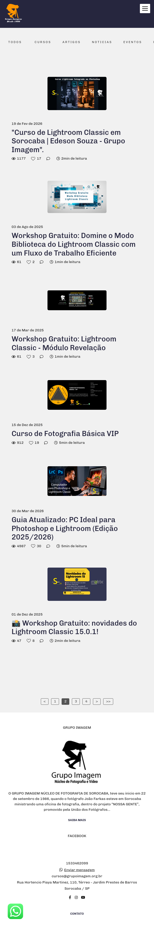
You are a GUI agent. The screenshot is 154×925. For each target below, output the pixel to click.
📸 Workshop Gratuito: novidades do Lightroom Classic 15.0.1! (74, 627)
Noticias (102, 42)
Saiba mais (77, 806)
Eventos (132, 42)
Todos (15, 42)
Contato (77, 899)
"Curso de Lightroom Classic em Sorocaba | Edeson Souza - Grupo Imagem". (68, 141)
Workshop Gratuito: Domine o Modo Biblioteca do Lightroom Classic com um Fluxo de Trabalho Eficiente (74, 244)
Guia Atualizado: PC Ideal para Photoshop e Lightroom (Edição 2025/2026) (65, 528)
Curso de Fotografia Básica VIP (65, 433)
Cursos (43, 42)
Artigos (71, 42)
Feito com (77, 921)
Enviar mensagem (79, 855)
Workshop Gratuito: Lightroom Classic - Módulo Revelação (64, 343)
